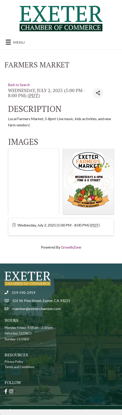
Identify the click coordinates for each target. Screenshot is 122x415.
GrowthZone (71, 247)
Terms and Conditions (19, 367)
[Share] (98, 93)
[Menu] (15, 42)
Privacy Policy (14, 361)
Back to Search (19, 85)
